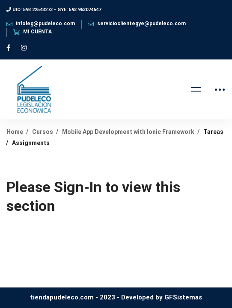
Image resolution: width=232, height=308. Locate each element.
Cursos (42, 131)
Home (14, 131)
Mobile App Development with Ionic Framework (128, 131)
